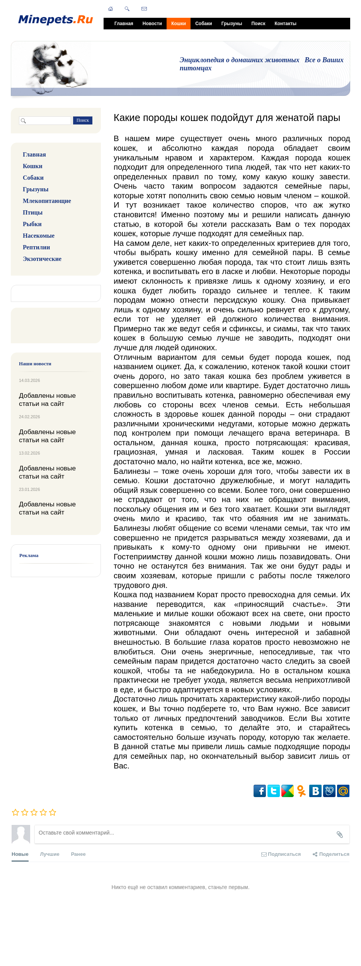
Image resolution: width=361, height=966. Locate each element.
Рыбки (32, 224)
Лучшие (50, 854)
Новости (152, 23)
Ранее (78, 854)
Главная (123, 23)
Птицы (33, 212)
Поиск (258, 23)
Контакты (285, 23)
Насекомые (38, 235)
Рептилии (36, 247)
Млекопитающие (47, 201)
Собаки (203, 23)
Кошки (178, 23)
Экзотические (42, 259)
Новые (20, 856)
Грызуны (231, 23)
